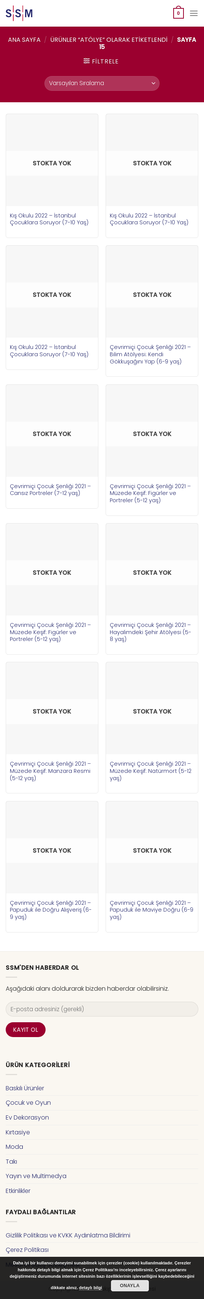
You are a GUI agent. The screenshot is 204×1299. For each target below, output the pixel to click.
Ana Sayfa (24, 39)
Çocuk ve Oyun (28, 1102)
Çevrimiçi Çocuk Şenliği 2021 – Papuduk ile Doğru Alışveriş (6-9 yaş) (51, 910)
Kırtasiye (18, 1132)
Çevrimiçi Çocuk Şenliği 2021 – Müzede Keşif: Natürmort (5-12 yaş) (150, 771)
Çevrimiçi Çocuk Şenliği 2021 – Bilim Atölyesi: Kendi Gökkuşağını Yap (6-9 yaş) (150, 354)
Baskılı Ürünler (25, 1088)
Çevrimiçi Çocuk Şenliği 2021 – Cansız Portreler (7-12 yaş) (50, 490)
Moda (14, 1146)
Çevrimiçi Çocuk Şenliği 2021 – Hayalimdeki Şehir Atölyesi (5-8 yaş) (150, 632)
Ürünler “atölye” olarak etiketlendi (109, 39)
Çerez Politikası (27, 1249)
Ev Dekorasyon (27, 1117)
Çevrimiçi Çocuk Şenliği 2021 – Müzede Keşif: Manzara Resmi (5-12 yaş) (50, 771)
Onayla (130, 1285)
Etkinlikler (18, 1190)
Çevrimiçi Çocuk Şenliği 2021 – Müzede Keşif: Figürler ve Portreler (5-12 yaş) (150, 493)
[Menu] (193, 13)
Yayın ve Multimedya (36, 1176)
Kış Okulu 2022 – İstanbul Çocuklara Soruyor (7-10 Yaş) (49, 219)
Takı (11, 1161)
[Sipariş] (102, 83)
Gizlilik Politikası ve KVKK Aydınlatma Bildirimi (68, 1235)
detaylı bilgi (90, 1287)
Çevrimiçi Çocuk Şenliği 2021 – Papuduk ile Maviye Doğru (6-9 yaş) (151, 910)
